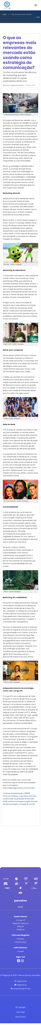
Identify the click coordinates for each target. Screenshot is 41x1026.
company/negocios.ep (20, 988)
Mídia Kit (20, 926)
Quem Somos (20, 1017)
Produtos (20, 939)
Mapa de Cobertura (20, 923)
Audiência (20, 929)
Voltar (37, 17)
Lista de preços (20, 942)
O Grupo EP (20, 920)
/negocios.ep (21, 981)
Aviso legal (20, 1012)
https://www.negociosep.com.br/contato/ (19, 788)
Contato (20, 951)
